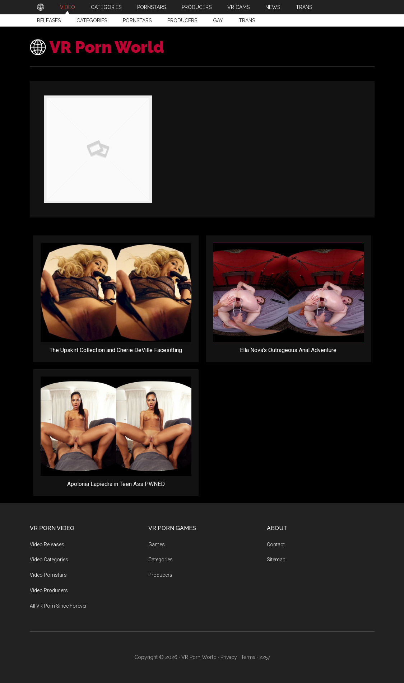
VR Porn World (107, 47)
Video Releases (47, 544)
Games (156, 544)
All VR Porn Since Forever (58, 606)
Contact (276, 544)
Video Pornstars (48, 575)
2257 (264, 657)
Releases (49, 20)
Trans (247, 20)
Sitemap (276, 559)
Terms (248, 657)
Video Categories (49, 559)
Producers (182, 20)
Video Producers (49, 590)
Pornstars (137, 20)
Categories (91, 20)
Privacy (228, 657)
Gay (218, 20)
